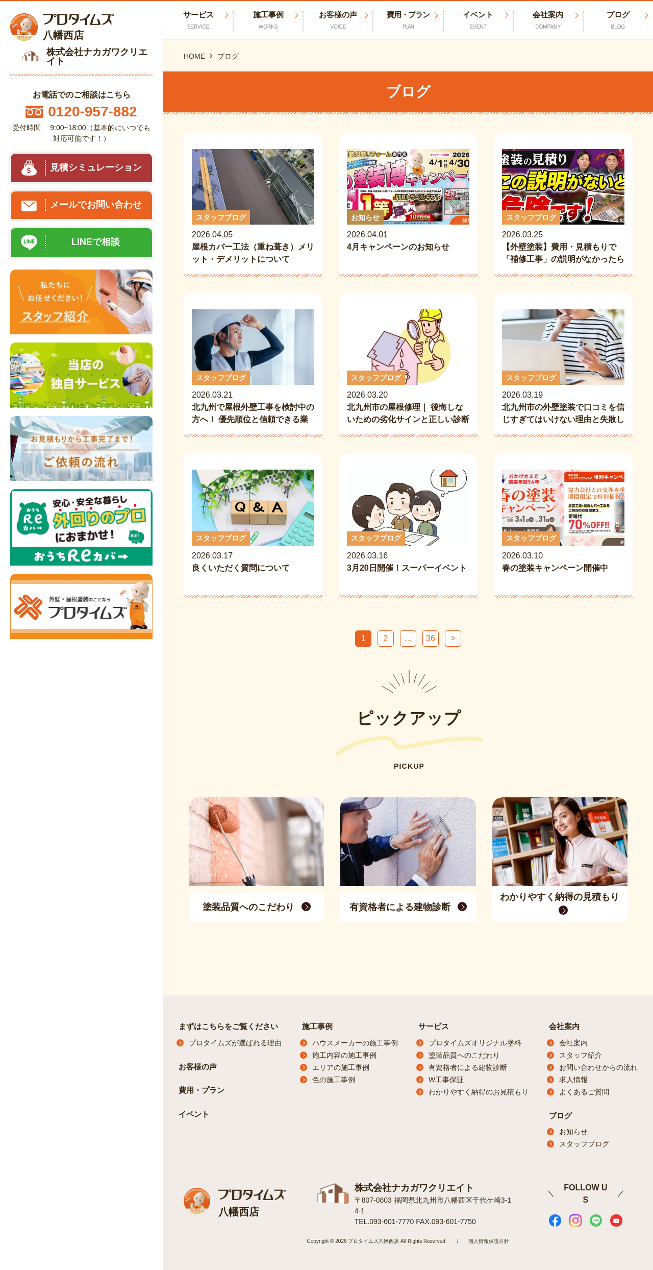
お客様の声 (338, 20)
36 (430, 638)
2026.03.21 (253, 367)
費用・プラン (408, 20)
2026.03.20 (408, 367)
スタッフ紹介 (580, 1055)
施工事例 (268, 20)
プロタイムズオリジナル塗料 (475, 1043)
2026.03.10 (563, 528)
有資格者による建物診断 (468, 1067)
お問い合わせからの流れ (598, 1067)
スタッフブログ (584, 1144)
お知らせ (573, 1132)
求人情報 (573, 1080)
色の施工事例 (333, 1080)
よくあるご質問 (584, 1092)
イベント (478, 20)
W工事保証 (446, 1080)
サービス (433, 1026)
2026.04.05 (253, 207)
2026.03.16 (408, 528)
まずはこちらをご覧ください (228, 1026)
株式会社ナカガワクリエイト (414, 1187)
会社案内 (548, 20)
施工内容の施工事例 (344, 1055)
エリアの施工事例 (340, 1067)
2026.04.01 (408, 207)
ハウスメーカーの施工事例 (355, 1043)
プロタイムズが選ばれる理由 (235, 1043)
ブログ (618, 20)
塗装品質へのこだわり (464, 1055)
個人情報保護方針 (488, 1240)
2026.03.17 (253, 528)
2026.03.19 (563, 367)
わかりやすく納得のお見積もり (479, 1092)
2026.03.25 (563, 207)
